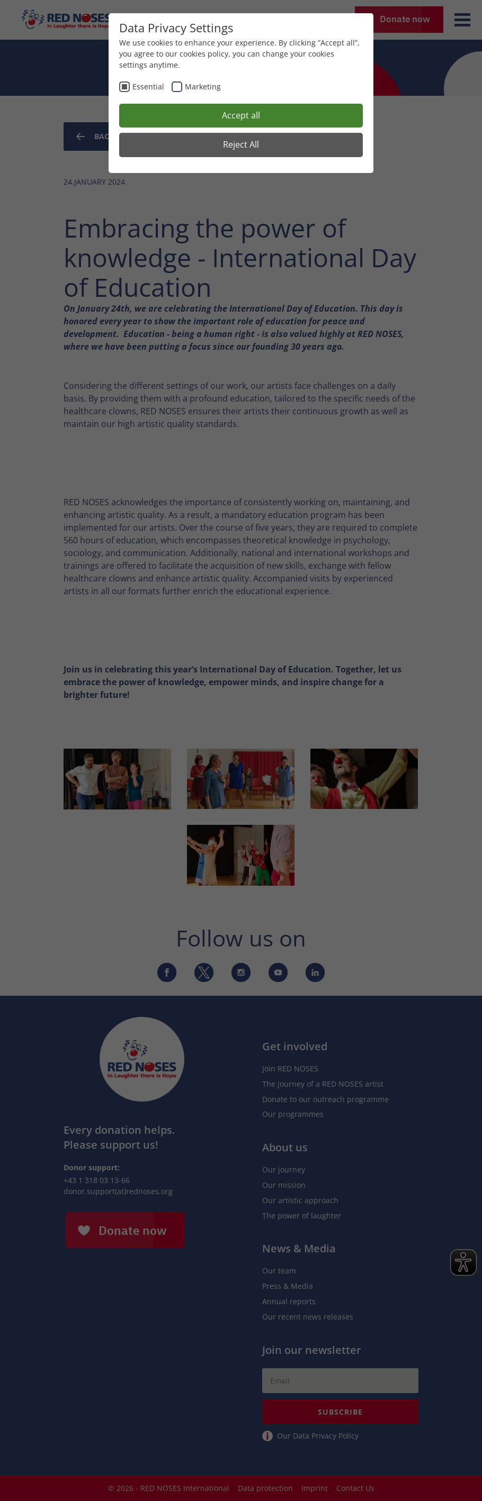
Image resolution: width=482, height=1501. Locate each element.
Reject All (241, 144)
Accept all (241, 115)
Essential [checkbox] (148, 86)
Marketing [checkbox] (203, 86)
